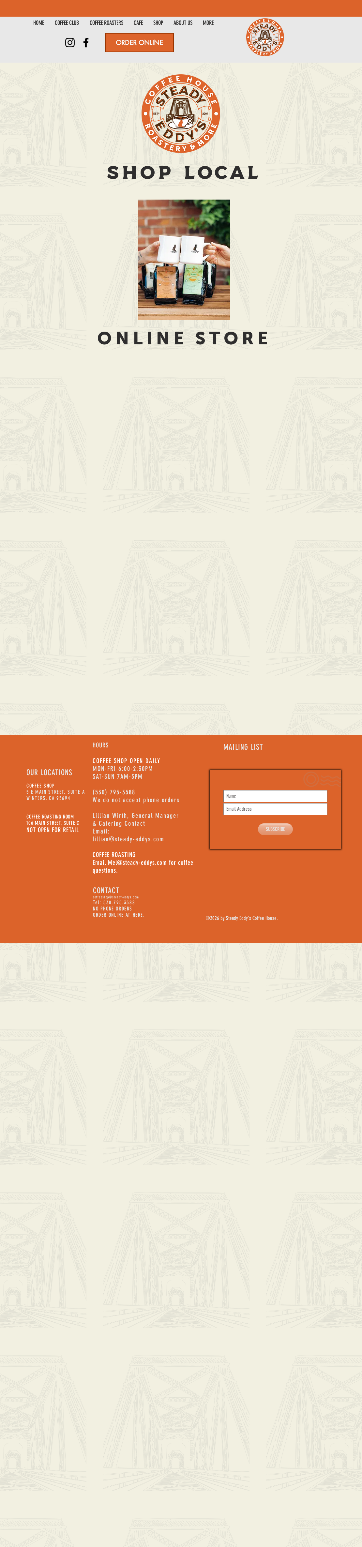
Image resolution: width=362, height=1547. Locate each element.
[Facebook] (86, 42)
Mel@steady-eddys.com (137, 862)
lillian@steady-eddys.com (128, 839)
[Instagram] (70, 42)
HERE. (139, 915)
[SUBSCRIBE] (275, 829)
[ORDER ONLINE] (139, 42)
